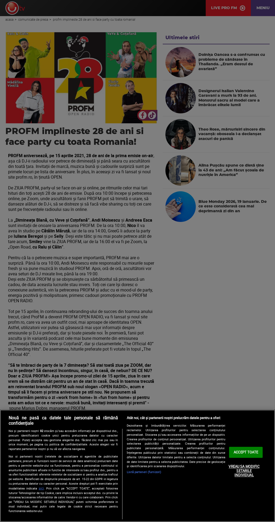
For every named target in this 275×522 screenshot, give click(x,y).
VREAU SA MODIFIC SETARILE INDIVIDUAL (244, 470)
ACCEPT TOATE (246, 452)
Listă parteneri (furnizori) (144, 472)
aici (41, 488)
